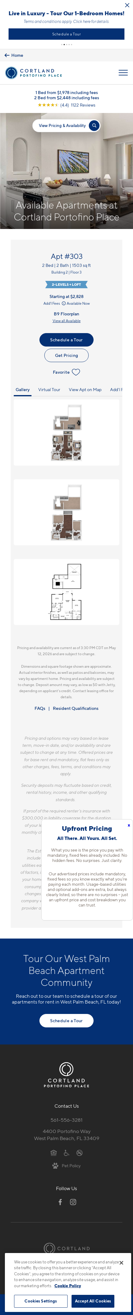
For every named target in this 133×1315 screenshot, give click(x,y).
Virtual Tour (49, 389)
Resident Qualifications (75, 707)
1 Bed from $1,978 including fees (66, 92)
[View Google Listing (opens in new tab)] (66, 104)
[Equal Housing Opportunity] (53, 1152)
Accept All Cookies (93, 1301)
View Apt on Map (85, 389)
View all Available (67, 320)
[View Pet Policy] (66, 1165)
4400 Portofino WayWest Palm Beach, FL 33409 (66, 1134)
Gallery (23, 389)
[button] (61, 44)
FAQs (40, 707)
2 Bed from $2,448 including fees (66, 97)
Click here (82, 21)
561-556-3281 (66, 1120)
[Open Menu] (123, 72)
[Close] (121, 1263)
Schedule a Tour (67, 34)
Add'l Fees (55, 303)
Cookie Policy (67, 1285)
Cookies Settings (40, 1301)
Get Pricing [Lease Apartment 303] (66, 355)
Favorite (66, 372)
